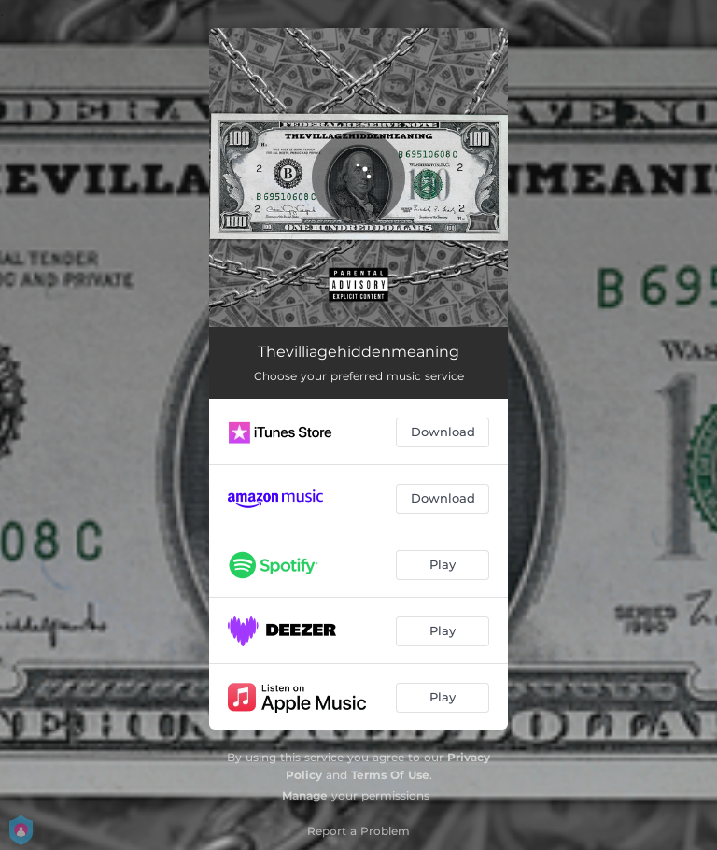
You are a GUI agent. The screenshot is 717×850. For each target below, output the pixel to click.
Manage (305, 795)
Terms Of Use (390, 775)
